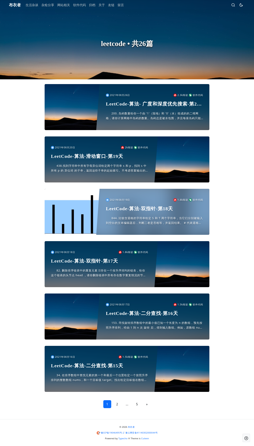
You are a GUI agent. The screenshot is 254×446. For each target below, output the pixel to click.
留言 (124, 5)
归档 (95, 5)
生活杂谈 (35, 5)
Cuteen (145, 438)
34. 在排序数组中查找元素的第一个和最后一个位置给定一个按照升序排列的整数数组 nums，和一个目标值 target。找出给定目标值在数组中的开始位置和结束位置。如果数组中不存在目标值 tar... (99, 377)
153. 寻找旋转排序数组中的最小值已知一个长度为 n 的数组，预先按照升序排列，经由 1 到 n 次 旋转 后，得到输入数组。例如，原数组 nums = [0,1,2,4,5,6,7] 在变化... (154, 325)
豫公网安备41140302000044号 (142, 432)
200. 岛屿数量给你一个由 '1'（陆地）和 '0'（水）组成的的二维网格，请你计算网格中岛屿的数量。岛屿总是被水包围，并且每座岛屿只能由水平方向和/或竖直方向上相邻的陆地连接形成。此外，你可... (153, 116)
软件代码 (82, 5)
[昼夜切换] (238, 5)
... (127, 404)
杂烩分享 (51, 5)
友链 (114, 5)
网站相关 (66, 5)
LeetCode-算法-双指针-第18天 (139, 208)
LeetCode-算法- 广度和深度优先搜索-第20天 (152, 104)
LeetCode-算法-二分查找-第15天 (87, 365)
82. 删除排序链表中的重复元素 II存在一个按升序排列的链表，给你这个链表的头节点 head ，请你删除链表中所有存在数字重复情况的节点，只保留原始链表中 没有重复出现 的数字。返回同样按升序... (98, 273)
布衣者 (131, 426)
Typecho (122, 438)
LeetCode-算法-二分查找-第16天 (142, 313)
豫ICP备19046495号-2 (112, 432)
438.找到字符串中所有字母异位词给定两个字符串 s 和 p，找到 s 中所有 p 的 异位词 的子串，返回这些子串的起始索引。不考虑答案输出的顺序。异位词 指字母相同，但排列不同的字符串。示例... (99, 168)
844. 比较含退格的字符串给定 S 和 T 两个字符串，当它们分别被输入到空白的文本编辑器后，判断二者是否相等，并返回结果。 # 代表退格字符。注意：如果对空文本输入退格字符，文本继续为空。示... (154, 220)
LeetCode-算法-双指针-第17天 (84, 261)
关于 (105, 5)
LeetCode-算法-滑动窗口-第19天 (87, 156)
